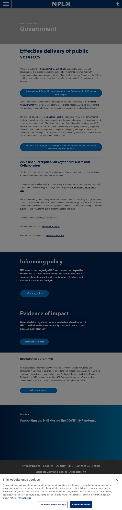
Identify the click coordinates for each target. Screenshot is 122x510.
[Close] (116, 482)
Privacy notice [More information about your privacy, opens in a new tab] (24, 500)
